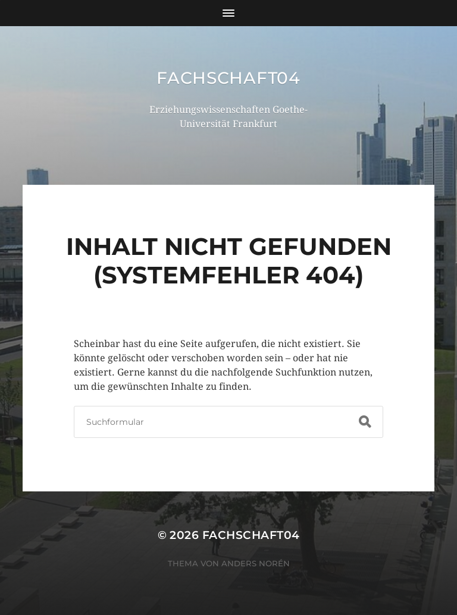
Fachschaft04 (228, 78)
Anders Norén (255, 563)
